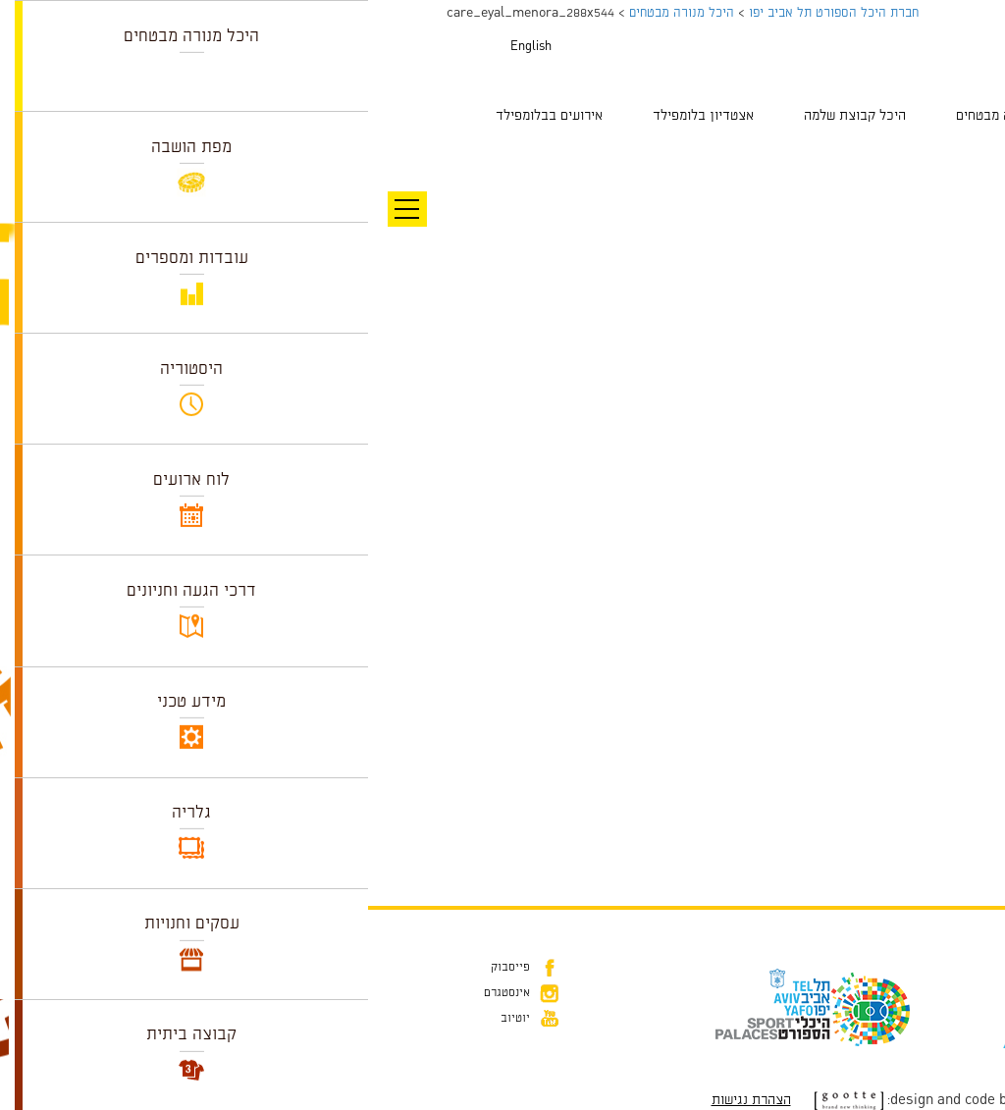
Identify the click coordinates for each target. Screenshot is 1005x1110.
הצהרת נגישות (383, 1100)
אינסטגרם (139, 993)
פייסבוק (142, 968)
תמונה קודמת (968, 152)
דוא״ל (934, 997)
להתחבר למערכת (940, 844)
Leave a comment (829, 802)
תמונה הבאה (970, 172)
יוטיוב (147, 1019)
